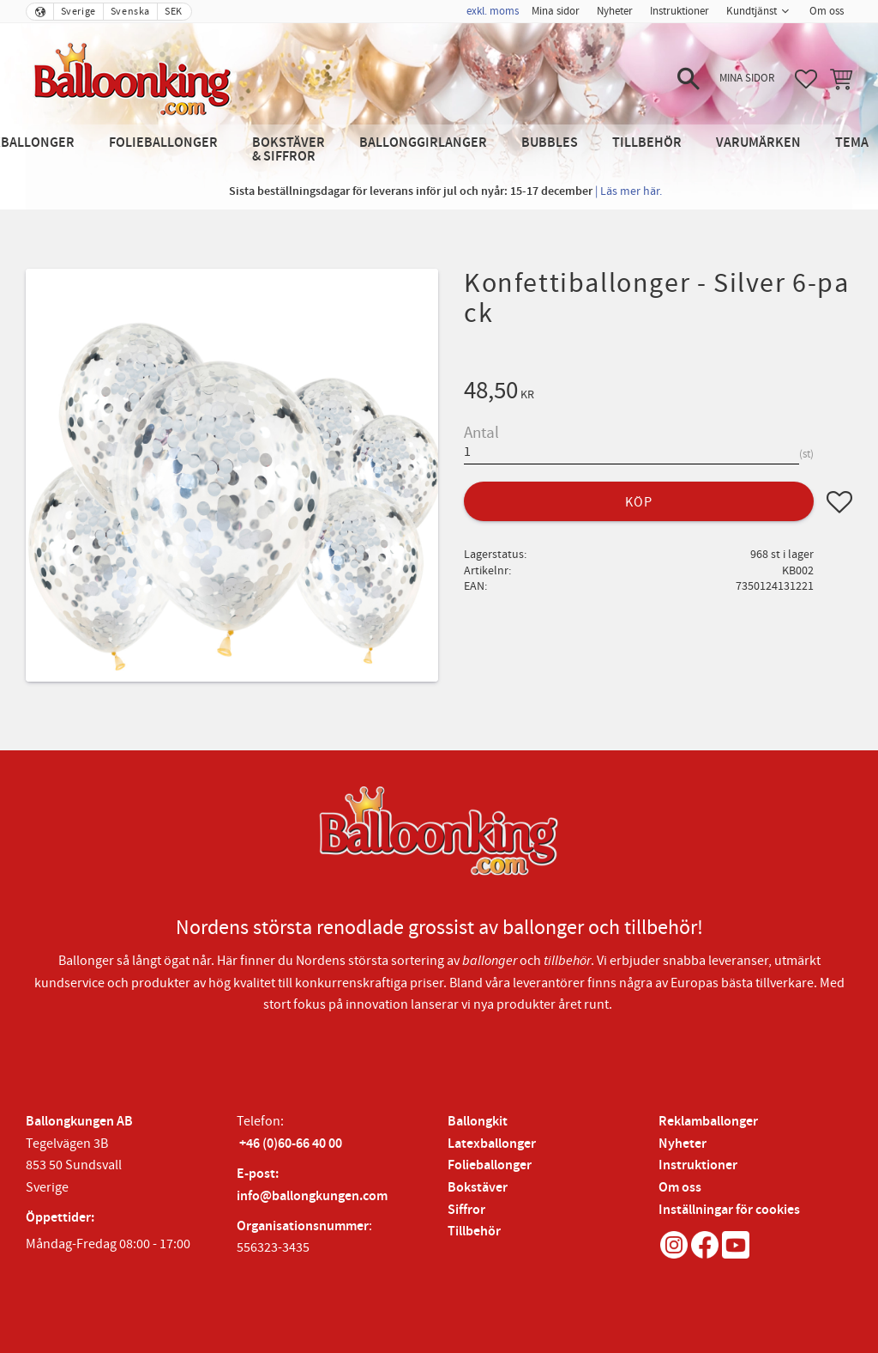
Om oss (679, 1188)
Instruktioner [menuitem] (679, 11)
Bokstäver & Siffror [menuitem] (288, 150)
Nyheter (682, 1144)
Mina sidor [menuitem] (556, 11)
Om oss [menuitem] (826, 11)
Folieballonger (490, 1165)
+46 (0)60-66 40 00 (290, 1144)
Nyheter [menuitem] (615, 11)
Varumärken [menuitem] (758, 143)
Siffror (466, 1210)
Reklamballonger (708, 1122)
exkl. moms (492, 11)
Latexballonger (492, 1144)
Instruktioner (697, 1165)
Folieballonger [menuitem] (163, 143)
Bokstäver (478, 1188)
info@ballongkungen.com (312, 1196)
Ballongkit (478, 1122)
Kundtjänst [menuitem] (751, 11)
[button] (688, 79)
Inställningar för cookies (729, 1210)
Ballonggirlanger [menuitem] (423, 143)
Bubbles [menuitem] (549, 143)
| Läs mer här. (628, 191)
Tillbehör (474, 1232)
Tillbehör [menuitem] (647, 143)
